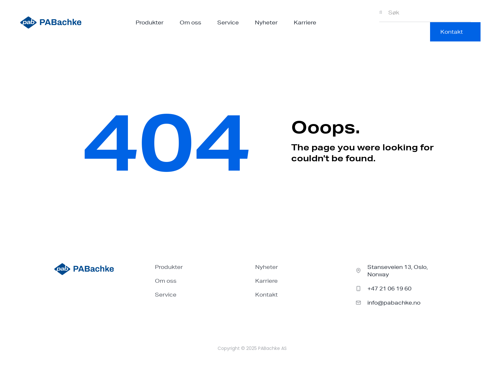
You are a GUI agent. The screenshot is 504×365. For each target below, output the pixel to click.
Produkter (150, 22)
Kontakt (266, 294)
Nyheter (266, 22)
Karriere (305, 22)
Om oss (190, 22)
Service (228, 22)
